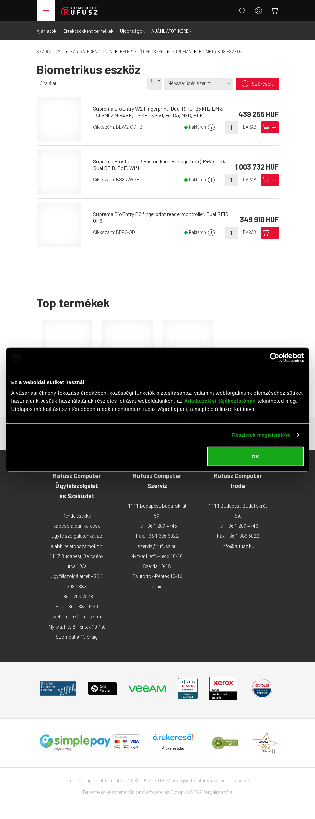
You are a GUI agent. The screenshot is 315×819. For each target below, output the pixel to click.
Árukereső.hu (173, 748)
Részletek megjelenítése (261, 435)
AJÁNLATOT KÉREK (171, 31)
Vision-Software (145, 792)
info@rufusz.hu (238, 546)
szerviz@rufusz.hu (157, 546)
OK (256, 456)
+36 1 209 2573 (77, 596)
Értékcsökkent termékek (88, 31)
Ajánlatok (46, 31)
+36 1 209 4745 (161, 526)
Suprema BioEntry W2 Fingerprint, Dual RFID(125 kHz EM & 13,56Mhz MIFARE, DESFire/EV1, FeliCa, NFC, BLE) (158, 111)
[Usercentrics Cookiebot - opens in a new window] (274, 358)
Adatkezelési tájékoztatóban (220, 400)
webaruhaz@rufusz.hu (77, 616)
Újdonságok (132, 31)
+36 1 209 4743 (242, 526)
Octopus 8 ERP (186, 792)
